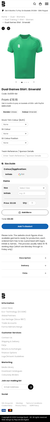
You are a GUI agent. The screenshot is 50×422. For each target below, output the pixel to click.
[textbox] (32, 188)
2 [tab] (24, 82)
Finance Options (9, 352)
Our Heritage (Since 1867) (14, 319)
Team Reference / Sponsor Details (18, 151)
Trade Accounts (9, 323)
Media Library (8, 367)
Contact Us (7, 337)
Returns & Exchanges (11, 349)
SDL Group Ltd (7, 403)
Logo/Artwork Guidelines (13, 356)
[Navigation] (46, 3)
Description (25, 258)
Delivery (25, 265)
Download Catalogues (12, 371)
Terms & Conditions (34, 403)
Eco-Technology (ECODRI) (14, 311)
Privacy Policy (20, 405)
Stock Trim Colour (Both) (13, 120)
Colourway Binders (10, 374)
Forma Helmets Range (12, 326)
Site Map (19, 403)
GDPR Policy (34, 405)
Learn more (6, 106)
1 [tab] (21, 82)
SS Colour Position (10, 138)
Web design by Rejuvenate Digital (15, 420)
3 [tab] (26, 82)
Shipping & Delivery (10, 341)
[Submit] (30, 387)
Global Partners (9, 315)
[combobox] (15, 124)
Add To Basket (25, 226)
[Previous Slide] (16, 82)
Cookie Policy (7, 405)
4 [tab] (28, 82)
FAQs (25, 273)
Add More (25, 212)
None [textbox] (5, 124)
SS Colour (6, 129)
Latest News (7, 308)
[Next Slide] (34, 82)
